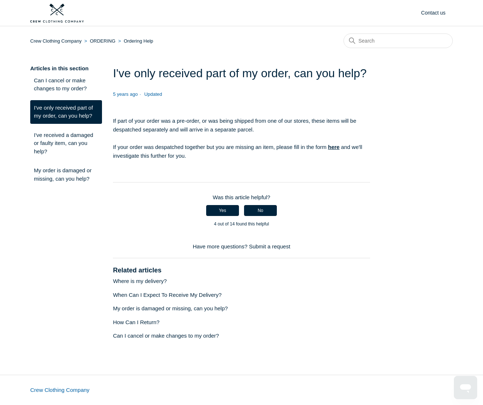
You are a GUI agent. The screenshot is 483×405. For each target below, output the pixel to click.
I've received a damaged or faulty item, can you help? (63, 143)
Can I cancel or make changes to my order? (60, 84)
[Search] (398, 41)
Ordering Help (138, 41)
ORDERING (102, 41)
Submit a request (269, 246)
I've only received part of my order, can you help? (63, 112)
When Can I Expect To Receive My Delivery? (167, 295)
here (334, 147)
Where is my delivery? (140, 281)
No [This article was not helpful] (260, 210)
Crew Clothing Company (56, 41)
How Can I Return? (136, 322)
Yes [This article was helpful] (222, 210)
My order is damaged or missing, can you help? (62, 174)
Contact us (433, 13)
